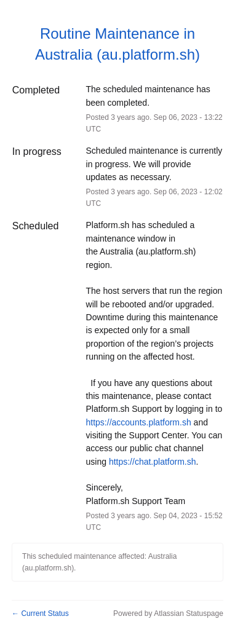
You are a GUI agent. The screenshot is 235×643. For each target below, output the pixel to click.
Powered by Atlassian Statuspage (168, 613)
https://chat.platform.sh (152, 462)
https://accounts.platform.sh (138, 422)
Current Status (40, 613)
